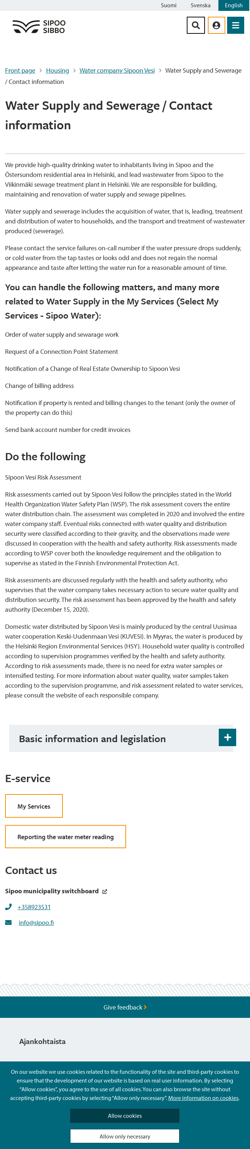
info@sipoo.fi (36, 922)
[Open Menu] (235, 25)
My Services (34, 806)
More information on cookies (203, 1097)
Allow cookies (125, 1115)
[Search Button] (196, 25)
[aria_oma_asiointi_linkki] (216, 25)
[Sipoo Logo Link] (39, 32)
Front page (20, 70)
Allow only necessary (125, 1136)
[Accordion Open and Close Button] (227, 737)
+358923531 (34, 907)
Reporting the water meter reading (65, 837)
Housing (57, 70)
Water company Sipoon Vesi (117, 70)
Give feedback (125, 1007)
